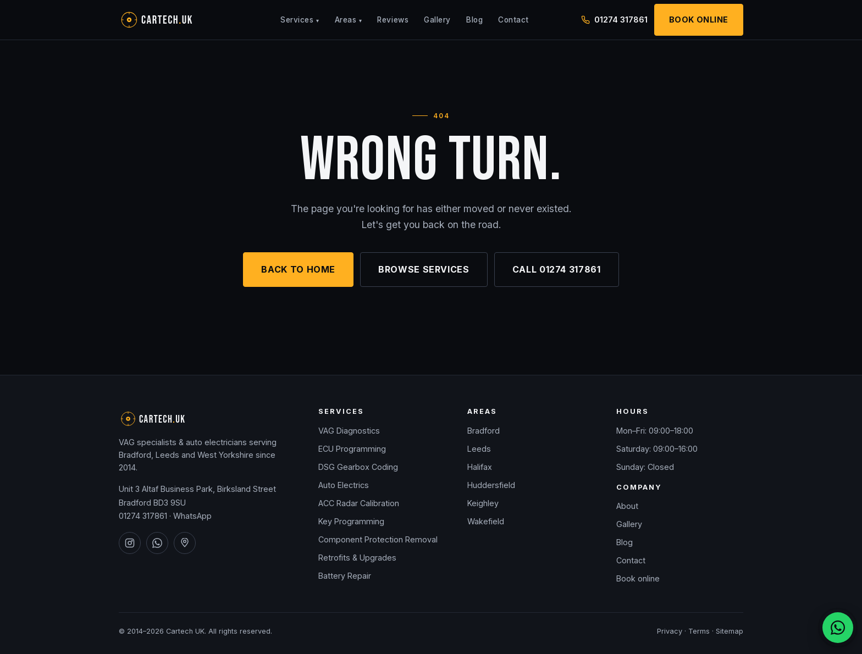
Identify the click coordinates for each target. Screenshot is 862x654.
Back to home (298, 269)
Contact (513, 19)
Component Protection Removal (378, 539)
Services (299, 19)
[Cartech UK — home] (174, 19)
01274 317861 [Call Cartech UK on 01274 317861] (614, 19)
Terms (699, 631)
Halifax (479, 467)
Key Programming (351, 521)
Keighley (483, 503)
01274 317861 (143, 515)
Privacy (669, 631)
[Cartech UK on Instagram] (130, 543)
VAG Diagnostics (349, 430)
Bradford (483, 430)
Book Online (698, 19)
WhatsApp (192, 515)
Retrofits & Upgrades (357, 557)
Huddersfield (491, 485)
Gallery (437, 19)
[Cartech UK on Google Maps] (185, 543)
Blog (474, 19)
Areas (348, 19)
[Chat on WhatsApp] (837, 627)
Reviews (392, 19)
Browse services (423, 269)
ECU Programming (352, 448)
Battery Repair (344, 575)
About (627, 506)
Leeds (479, 448)
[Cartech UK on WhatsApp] (157, 543)
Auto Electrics (343, 485)
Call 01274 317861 (556, 269)
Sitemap (729, 631)
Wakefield (485, 521)
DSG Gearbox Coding (358, 467)
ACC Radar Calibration (358, 503)
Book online (638, 578)
